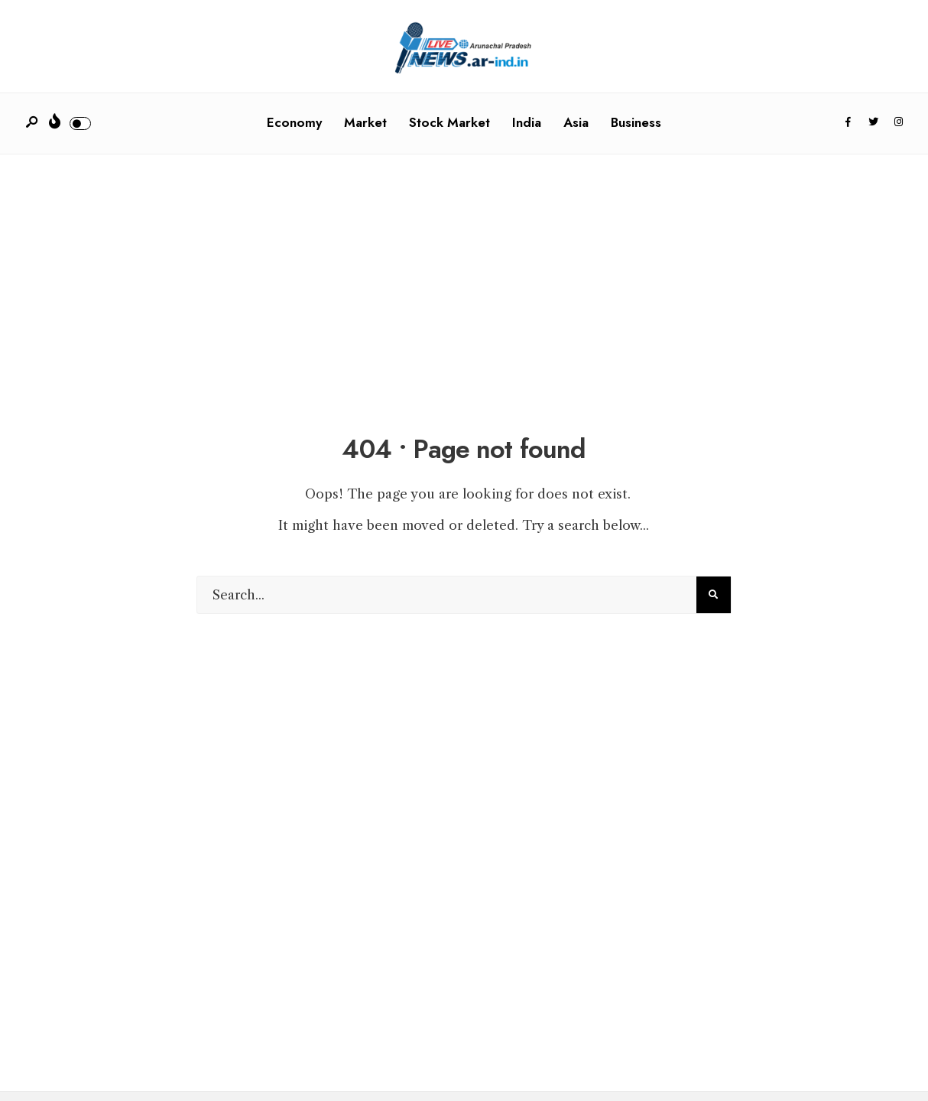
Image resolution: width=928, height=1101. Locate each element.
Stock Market (449, 122)
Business (636, 122)
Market (365, 122)
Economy (294, 122)
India (526, 122)
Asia (576, 122)
